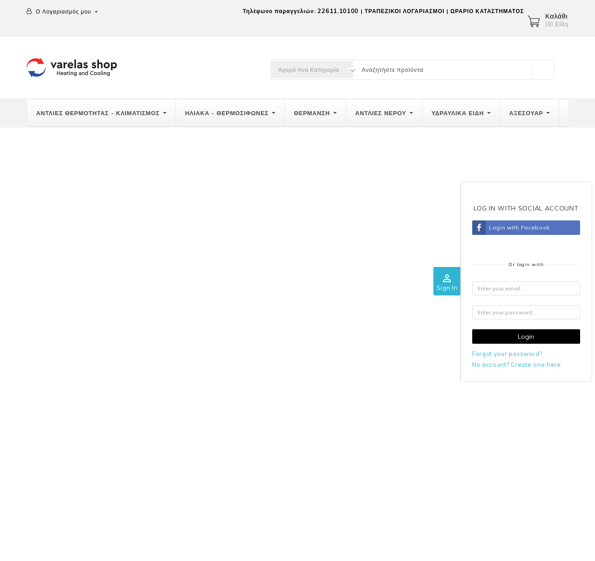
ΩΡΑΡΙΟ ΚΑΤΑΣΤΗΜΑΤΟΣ (487, 11)
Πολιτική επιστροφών (247, 398)
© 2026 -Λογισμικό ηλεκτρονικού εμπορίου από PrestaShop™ (120, 548)
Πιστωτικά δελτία (529, 414)
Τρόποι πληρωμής (242, 379)
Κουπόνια (518, 451)
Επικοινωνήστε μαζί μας (396, 416)
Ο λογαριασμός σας (531, 341)
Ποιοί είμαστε (380, 361)
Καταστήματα (379, 435)
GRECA (372, 398)
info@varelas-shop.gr (83, 432)
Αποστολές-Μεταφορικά (250, 361)
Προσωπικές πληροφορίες (64, 517)
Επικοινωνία (47, 341)
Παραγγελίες (522, 395)
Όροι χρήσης (379, 379)
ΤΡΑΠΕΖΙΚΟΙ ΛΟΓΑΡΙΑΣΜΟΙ (405, 11)
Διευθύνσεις (522, 432)
